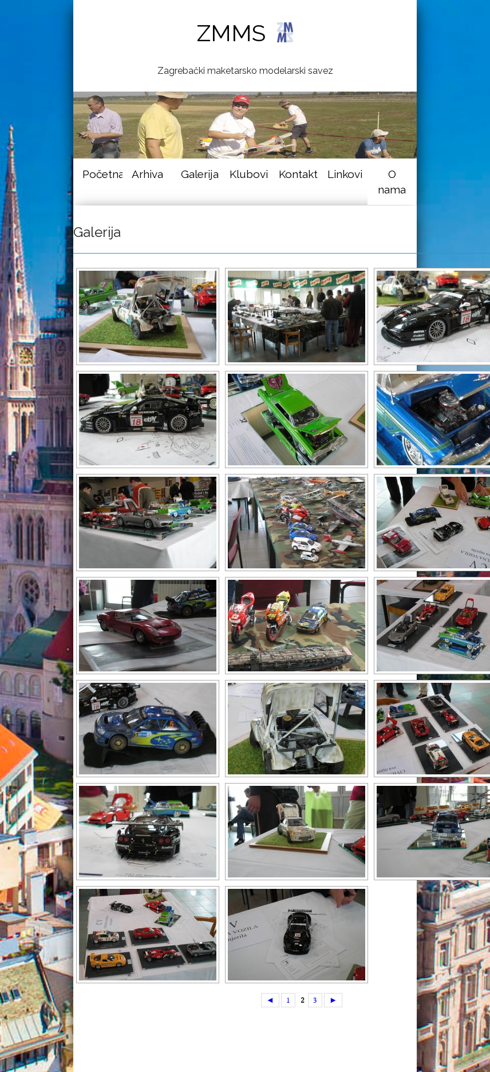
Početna (102, 174)
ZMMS (245, 32)
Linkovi (344, 174)
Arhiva (147, 174)
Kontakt (298, 174)
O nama (392, 182)
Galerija (200, 174)
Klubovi (249, 174)
